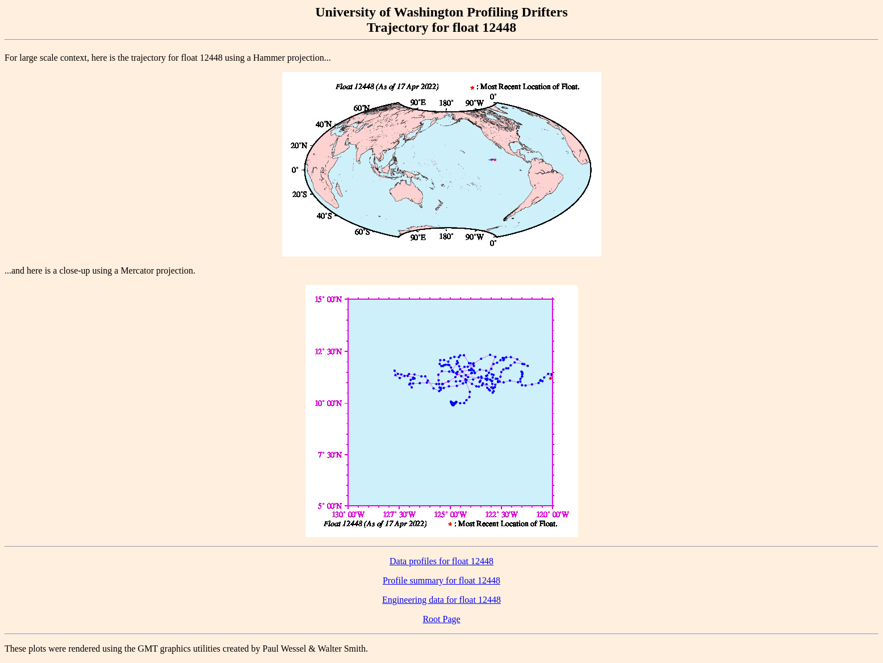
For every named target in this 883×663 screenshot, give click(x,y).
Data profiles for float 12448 (441, 561)
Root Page (441, 619)
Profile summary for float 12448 (441, 580)
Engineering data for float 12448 (441, 600)
